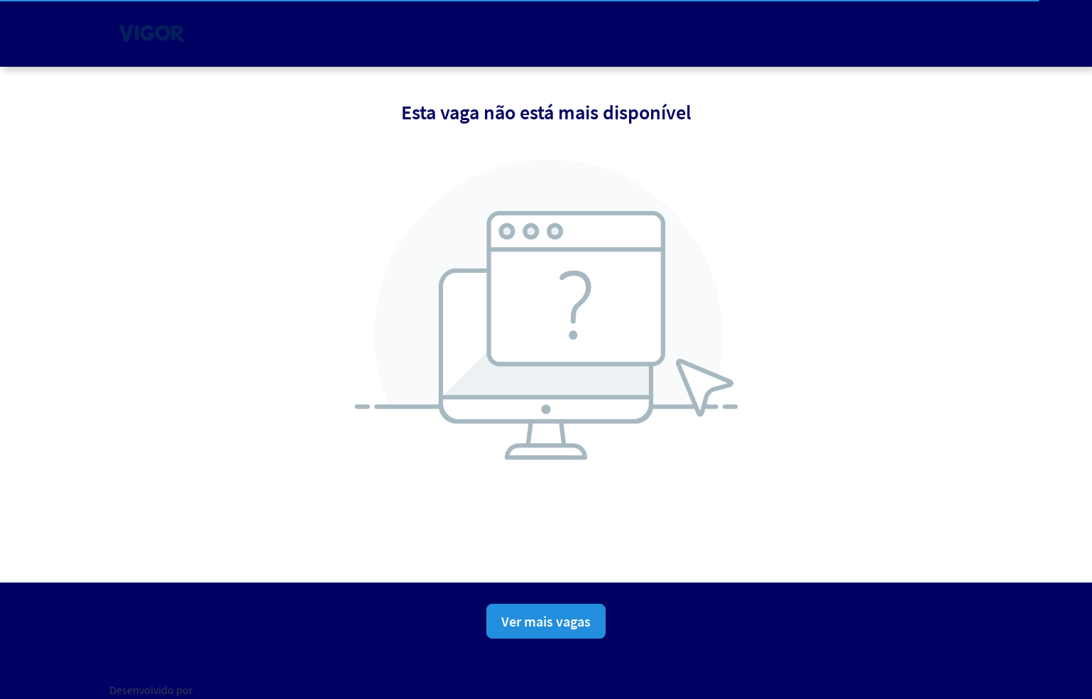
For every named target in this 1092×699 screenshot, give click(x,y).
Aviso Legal (495, 687)
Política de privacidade (409, 687)
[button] (972, 33)
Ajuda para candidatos (709, 687)
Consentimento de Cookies (590, 687)
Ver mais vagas (546, 621)
